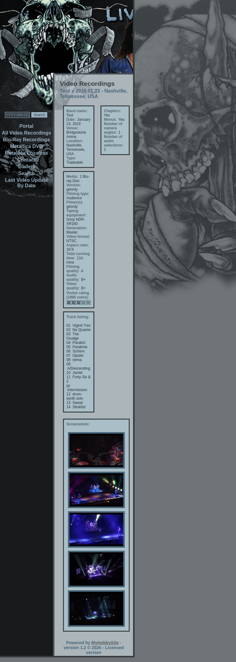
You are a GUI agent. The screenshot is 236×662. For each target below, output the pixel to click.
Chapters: (112, 111)
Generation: (76, 228)
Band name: (77, 111)
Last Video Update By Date (26, 182)
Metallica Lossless (26, 153)
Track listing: (77, 317)
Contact (26, 159)
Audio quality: (73, 277)
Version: (73, 185)
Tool (65, 90)
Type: (71, 158)
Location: (74, 141)
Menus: (110, 119)
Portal (26, 126)
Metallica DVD (26, 146)
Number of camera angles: (113, 128)
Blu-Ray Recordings (26, 139)
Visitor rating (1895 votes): (77, 295)
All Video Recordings (26, 132)
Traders (26, 166)
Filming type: (77, 194)
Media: (72, 176)
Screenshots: (78, 424)
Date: (71, 119)
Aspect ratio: (77, 245)
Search (26, 173)
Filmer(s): (74, 202)
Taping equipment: (76, 213)
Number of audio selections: (113, 141)
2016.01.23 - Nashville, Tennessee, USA (93, 93)
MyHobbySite (105, 642)
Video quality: (73, 286)
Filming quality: (73, 268)
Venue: (72, 128)
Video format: (78, 236)
